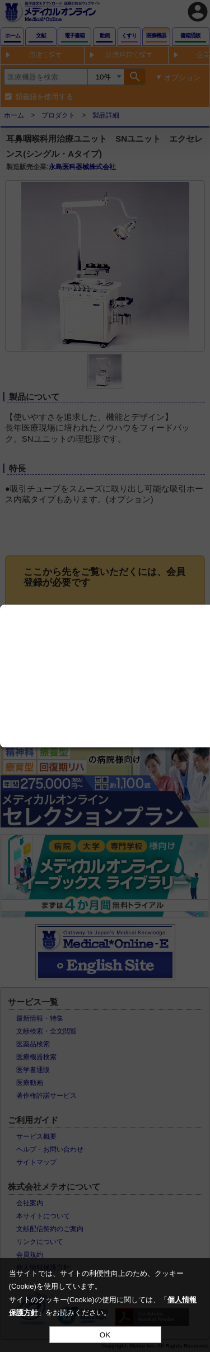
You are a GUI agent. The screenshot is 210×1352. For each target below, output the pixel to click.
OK (105, 1335)
